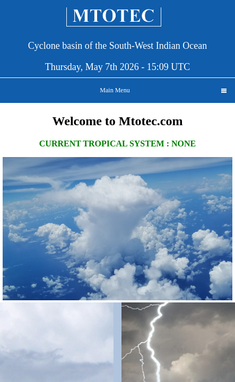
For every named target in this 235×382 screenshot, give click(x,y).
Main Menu (163, 90)
